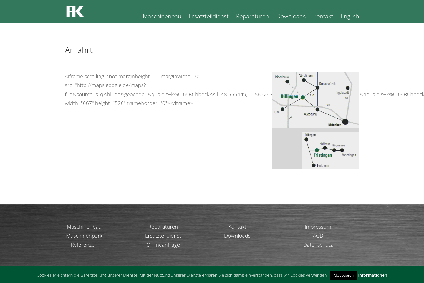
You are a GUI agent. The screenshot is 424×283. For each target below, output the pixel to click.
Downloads (291, 17)
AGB (318, 235)
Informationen (372, 275)
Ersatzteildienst (208, 17)
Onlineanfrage (163, 244)
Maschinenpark (84, 235)
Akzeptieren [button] (344, 275)
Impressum (318, 226)
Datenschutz (318, 244)
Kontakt (323, 17)
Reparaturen (252, 17)
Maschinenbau (162, 17)
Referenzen (84, 244)
